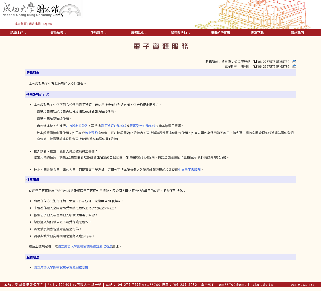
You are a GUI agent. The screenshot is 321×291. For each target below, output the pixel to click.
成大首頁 (21, 23)
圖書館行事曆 (220, 32)
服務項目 (99, 32)
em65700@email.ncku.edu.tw (246, 284)
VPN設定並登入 (77, 125)
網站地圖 (35, 23)
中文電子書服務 (189, 169)
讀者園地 (139, 32)
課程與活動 (180, 32)
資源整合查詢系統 (142, 125)
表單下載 (257, 32)
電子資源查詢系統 (113, 125)
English (47, 23)
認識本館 (18, 32)
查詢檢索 (58, 32)
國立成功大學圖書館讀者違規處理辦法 (85, 246)
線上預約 (91, 132)
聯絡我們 (297, 32)
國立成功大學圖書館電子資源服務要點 (61, 267)
